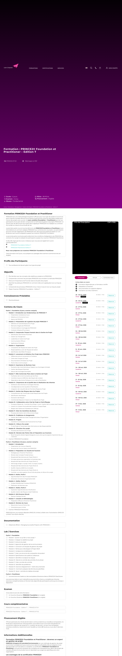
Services (61, 68)
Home (5, 207)
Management (18, 207)
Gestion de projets (27, 207)
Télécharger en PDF (31, 161)
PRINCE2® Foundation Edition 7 (21, 245)
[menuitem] (86, 68)
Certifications (47, 68)
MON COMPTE (113, 68)
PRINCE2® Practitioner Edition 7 (21, 247)
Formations (33, 68)
